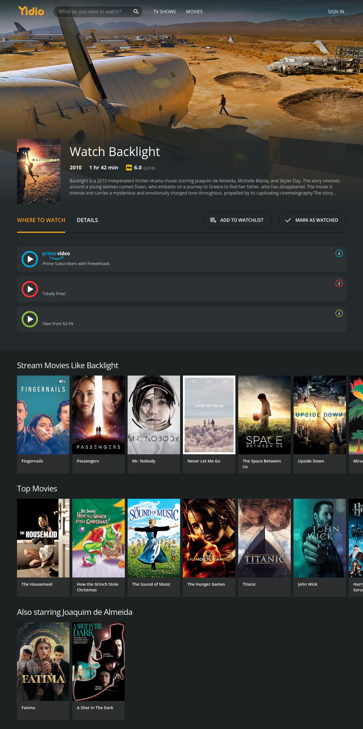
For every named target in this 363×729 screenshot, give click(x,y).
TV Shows (164, 11)
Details (87, 220)
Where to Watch (41, 220)
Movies (194, 11)
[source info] (338, 253)
